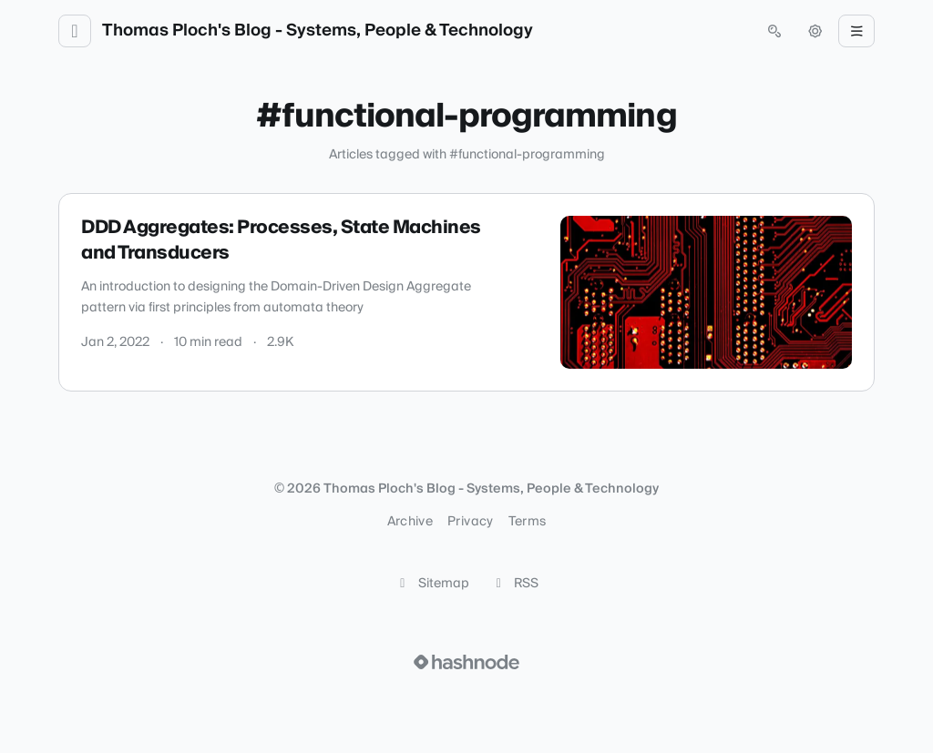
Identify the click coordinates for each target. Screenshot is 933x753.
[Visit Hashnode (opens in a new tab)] (466, 662)
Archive (410, 522)
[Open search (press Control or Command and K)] (774, 31)
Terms (527, 522)
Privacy (470, 522)
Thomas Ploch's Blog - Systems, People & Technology (317, 31)
